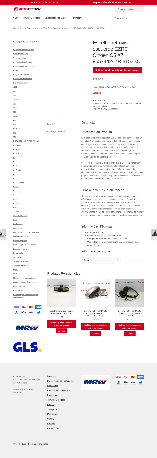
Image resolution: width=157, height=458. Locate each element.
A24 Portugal (20, 444)
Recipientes (18, 290)
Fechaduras (18, 224)
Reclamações (53, 428)
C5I (14, 191)
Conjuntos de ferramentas (23, 66)
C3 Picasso (17, 166)
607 (14, 137)
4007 (15, 116)
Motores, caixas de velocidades (26, 282)
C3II (14, 174)
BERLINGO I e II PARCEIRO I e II (26, 141)
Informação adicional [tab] (56, 131)
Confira (50, 419)
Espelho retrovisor (34, 28)
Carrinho (51, 424)
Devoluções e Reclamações (56, 18)
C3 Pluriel (17, 170)
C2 (14, 158)
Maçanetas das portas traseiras (26, 232)
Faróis (15, 220)
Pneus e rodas (19, 286)
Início (15, 28)
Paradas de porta (20, 249)
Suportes (17, 257)
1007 (15, 87)
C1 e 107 (16, 153)
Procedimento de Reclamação (60, 381)
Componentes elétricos (22, 62)
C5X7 (45, 28)
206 (14, 91)
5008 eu (16, 129)
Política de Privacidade (38, 444)
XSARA (16, 212)
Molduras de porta (20, 236)
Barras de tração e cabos (23, 50)
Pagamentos (52, 386)
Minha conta (52, 414)
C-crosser (17, 145)
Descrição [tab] (51, 124)
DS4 (15, 207)
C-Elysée (16, 149)
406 (14, 120)
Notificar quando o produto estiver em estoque (117, 70)
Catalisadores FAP (20, 54)
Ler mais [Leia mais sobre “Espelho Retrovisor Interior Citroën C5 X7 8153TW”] (61, 331)
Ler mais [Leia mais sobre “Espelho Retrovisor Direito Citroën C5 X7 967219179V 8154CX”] (129, 333)
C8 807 (16, 203)
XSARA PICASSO (20, 216)
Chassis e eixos (19, 58)
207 (14, 95)
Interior (105, 106)
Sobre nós (51, 376)
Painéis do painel (20, 241)
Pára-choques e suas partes (24, 245)
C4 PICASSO (18, 183)
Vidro (15, 270)
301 (14, 104)
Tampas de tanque (20, 261)
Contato (50, 405)
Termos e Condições (31, 18)
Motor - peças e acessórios (24, 278)
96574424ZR (113, 109)
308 (14, 112)
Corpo (22, 28)
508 (14, 133)
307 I (15, 108)
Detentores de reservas (22, 79)
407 (14, 124)
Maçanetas (17, 228)
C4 (14, 178)
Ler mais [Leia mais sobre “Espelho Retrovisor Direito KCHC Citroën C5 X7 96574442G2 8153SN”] (95, 333)
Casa (15, 18)
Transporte (77, 18)
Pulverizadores (19, 253)
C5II (14, 195)
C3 (14, 162)
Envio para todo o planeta (58, 390)
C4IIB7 (16, 187)
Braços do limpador (21, 75)
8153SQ (104, 109)
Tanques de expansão (22, 266)
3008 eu (16, 99)
